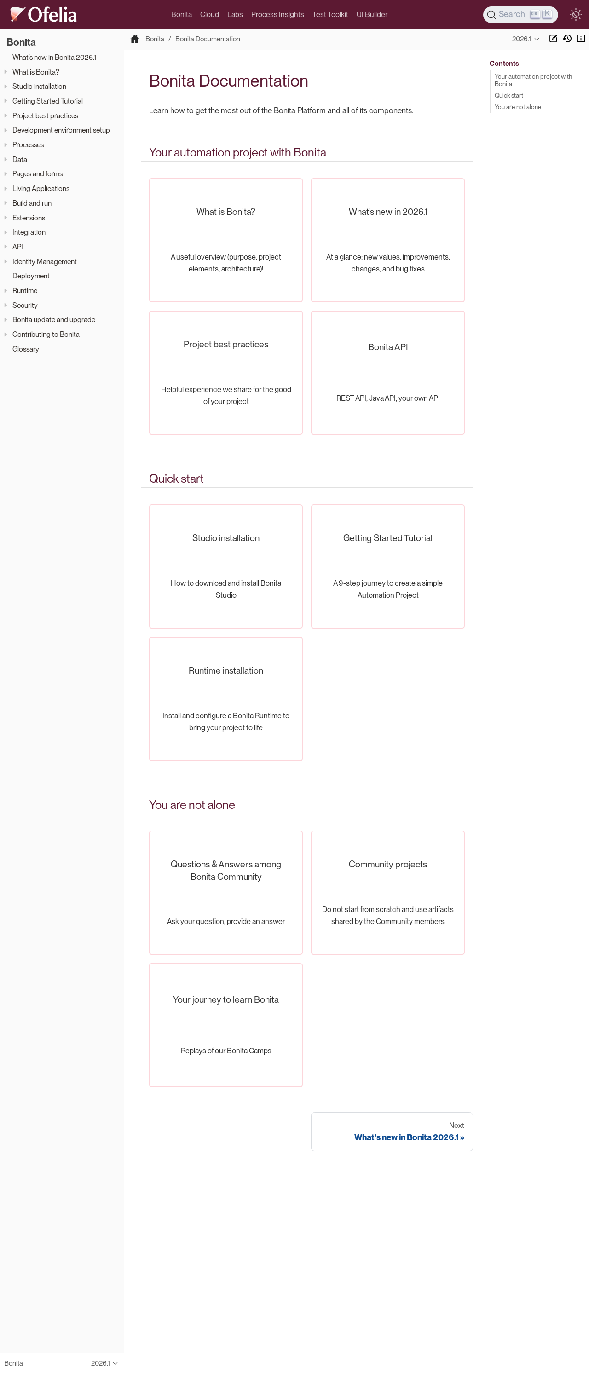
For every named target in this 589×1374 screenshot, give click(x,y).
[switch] (575, 15)
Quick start (509, 95)
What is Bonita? (35, 72)
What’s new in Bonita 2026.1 (54, 57)
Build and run (32, 203)
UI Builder (372, 14)
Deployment (31, 275)
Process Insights (277, 14)
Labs (235, 14)
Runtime (24, 290)
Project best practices (45, 115)
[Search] (521, 14)
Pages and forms (37, 173)
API (17, 246)
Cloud (209, 14)
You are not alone (518, 106)
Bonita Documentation (207, 39)
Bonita (181, 14)
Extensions (28, 218)
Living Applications (40, 188)
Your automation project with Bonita (533, 80)
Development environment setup (61, 130)
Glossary (25, 349)
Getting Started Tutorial (47, 101)
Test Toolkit (330, 14)
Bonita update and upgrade (53, 319)
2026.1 (521, 39)
